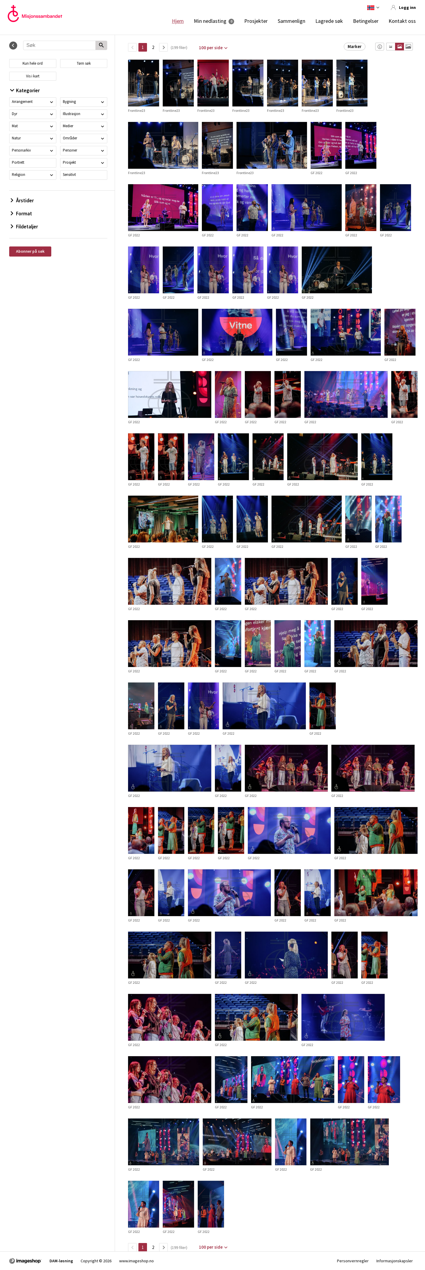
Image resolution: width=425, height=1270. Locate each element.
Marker (355, 46)
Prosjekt (69, 162)
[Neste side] (163, 47)
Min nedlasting (210, 21)
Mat (15, 125)
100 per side (211, 47)
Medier (68, 125)
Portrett (18, 162)
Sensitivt (69, 174)
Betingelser (365, 21)
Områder (70, 138)
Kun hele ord (33, 63)
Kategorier (25, 90)
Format (21, 213)
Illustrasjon (71, 113)
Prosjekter (256, 21)
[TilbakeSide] (132, 47)
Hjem (178, 21)
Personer (70, 150)
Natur (16, 138)
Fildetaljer (24, 226)
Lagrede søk (329, 21)
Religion (18, 174)
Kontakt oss (402, 21)
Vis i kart (32, 76)
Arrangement (22, 101)
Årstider (22, 200)
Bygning (69, 101)
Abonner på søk (30, 251)
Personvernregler (353, 1260)
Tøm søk (84, 63)
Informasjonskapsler (394, 1260)
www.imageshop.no (136, 1260)
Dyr (14, 113)
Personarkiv (21, 150)
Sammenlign (291, 21)
